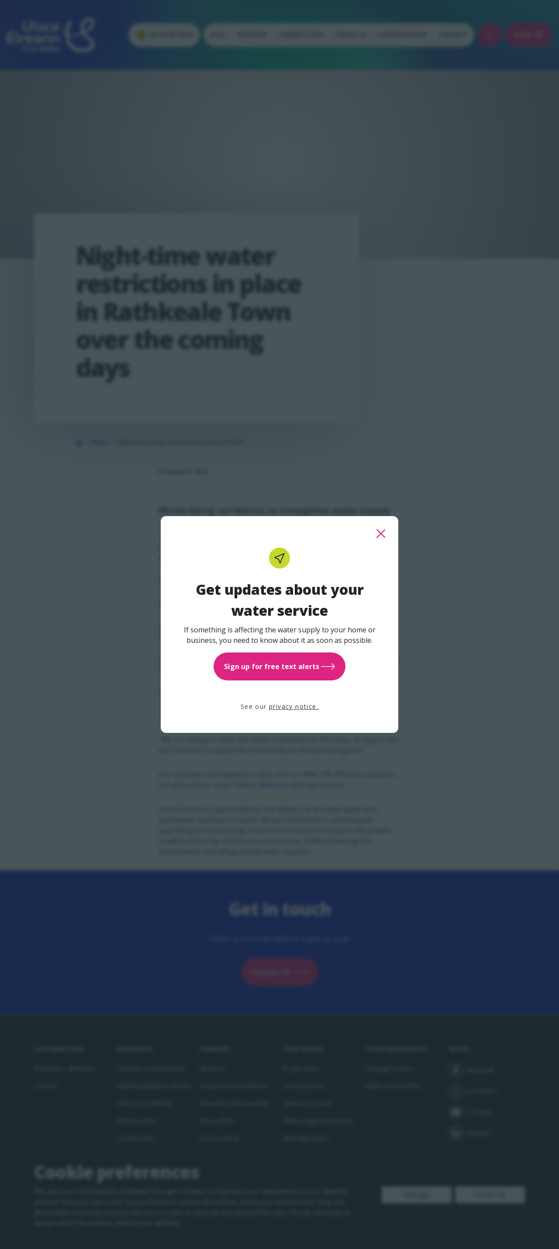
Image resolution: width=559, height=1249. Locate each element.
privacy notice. (293, 706)
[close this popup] (380, 533)
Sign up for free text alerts (279, 666)
